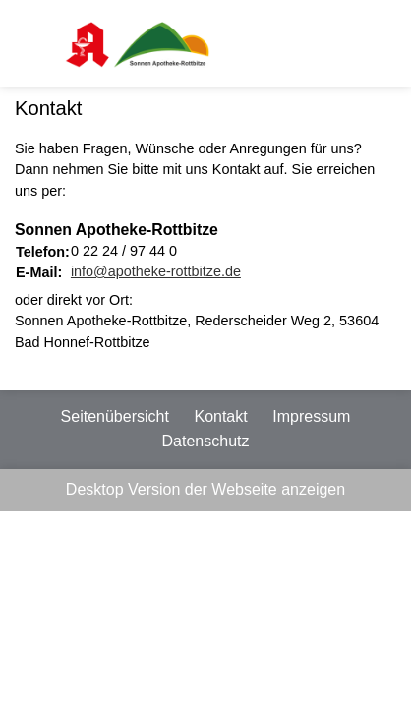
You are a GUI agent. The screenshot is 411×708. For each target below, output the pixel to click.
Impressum (311, 416)
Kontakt (220, 416)
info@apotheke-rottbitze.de (156, 271)
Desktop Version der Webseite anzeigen (205, 489)
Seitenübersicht (115, 416)
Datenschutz (206, 441)
